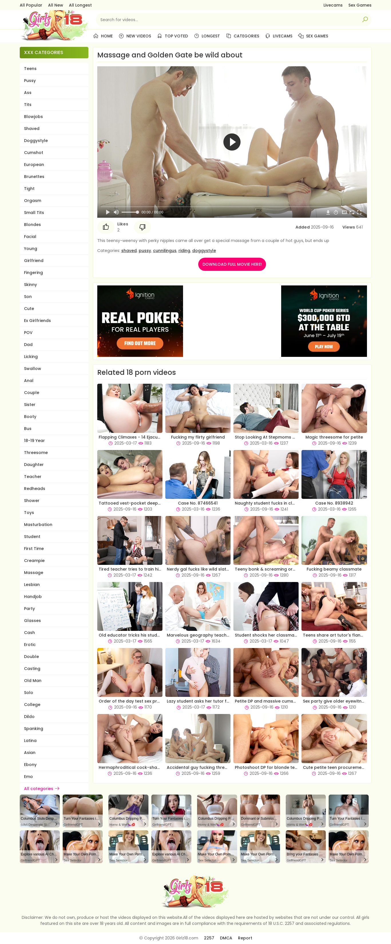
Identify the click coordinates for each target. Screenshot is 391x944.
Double (31, 656)
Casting (32, 668)
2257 (209, 938)
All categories (42, 788)
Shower (31, 500)
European (34, 164)
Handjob (33, 596)
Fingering (33, 272)
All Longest (80, 5)
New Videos (134, 36)
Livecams (333, 5)
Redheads (34, 488)
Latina (30, 740)
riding (184, 250)
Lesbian (32, 584)
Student (32, 536)
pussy (145, 250)
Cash (29, 632)
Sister (29, 404)
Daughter (34, 464)
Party (29, 608)
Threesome (36, 452)
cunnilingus (164, 250)
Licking (31, 356)
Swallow (32, 368)
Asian (29, 752)
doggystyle (204, 250)
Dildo (29, 716)
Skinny (30, 284)
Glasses (32, 620)
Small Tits (34, 212)
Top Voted (172, 36)
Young (30, 248)
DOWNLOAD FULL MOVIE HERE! (232, 264)
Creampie (34, 560)
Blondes (32, 224)
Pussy (30, 80)
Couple (31, 392)
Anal (28, 380)
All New (55, 5)
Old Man (32, 680)
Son (28, 296)
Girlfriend (33, 260)
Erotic (30, 644)
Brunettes (34, 176)
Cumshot (33, 152)
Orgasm (32, 200)
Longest (207, 36)
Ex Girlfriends (37, 320)
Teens (30, 68)
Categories (242, 36)
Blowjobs (33, 116)
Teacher (32, 476)
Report (245, 938)
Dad (28, 344)
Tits (27, 104)
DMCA (226, 938)
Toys (29, 512)
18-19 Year (34, 440)
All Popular (31, 5)
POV (28, 332)
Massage (33, 572)
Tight (29, 188)
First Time (34, 548)
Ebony (30, 764)
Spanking (33, 728)
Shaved (31, 128)
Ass (27, 92)
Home (103, 36)
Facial (30, 236)
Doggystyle (36, 140)
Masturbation (38, 524)
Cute (29, 308)
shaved (129, 250)
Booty (30, 416)
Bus (27, 428)
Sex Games (360, 5)
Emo (28, 776)
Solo (28, 692)
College (32, 704)
